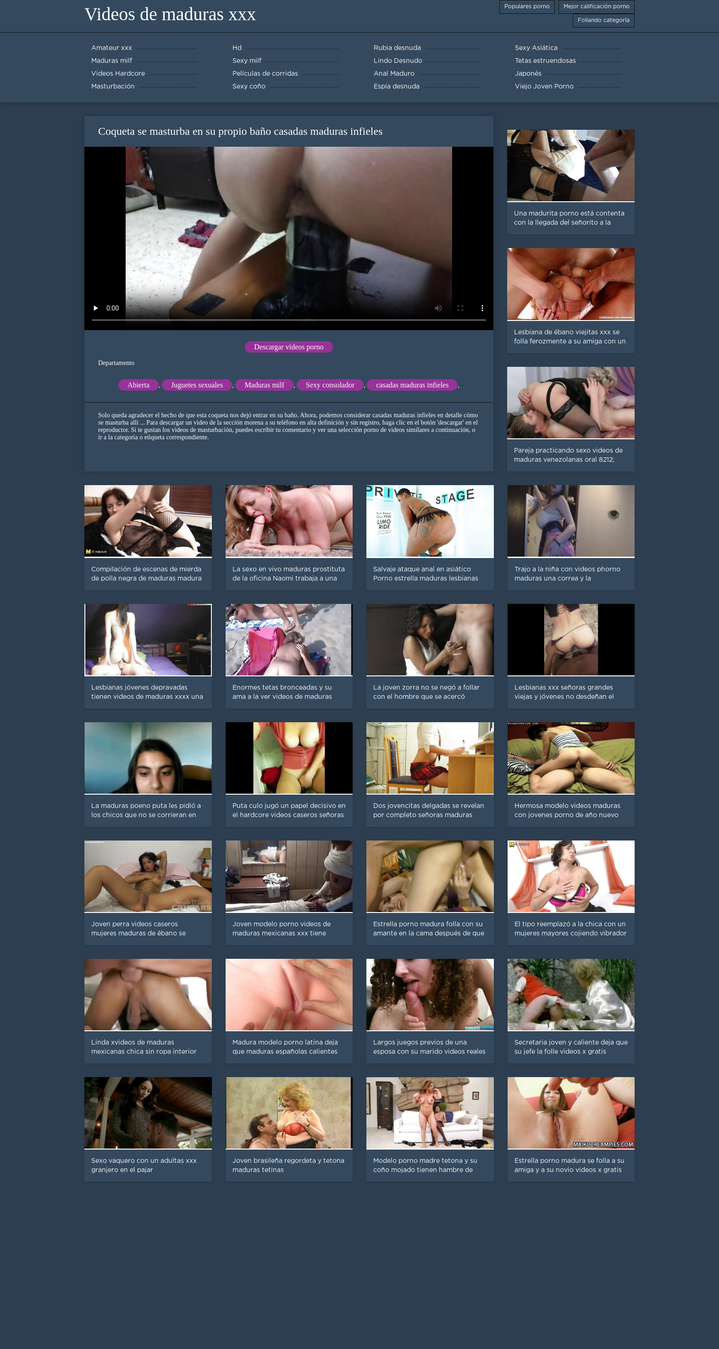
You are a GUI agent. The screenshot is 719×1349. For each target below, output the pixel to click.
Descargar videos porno (289, 347)
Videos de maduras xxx (170, 14)
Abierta (138, 385)
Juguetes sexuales (197, 385)
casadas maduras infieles (412, 385)
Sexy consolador (330, 385)
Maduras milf (264, 385)
